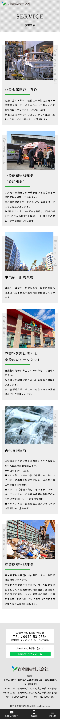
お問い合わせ (11, 713)
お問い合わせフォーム (30, 653)
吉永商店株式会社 (20, 706)
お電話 (34, 713)
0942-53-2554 (35, 636)
